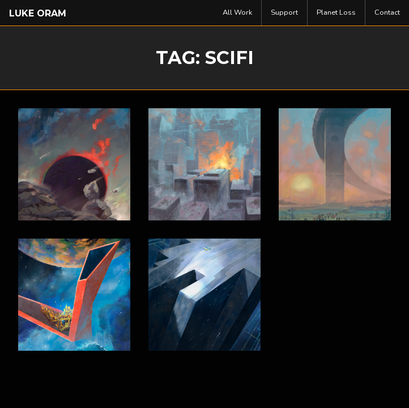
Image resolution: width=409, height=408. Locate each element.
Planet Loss (336, 12)
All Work (237, 12)
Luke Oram (37, 13)
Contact (387, 12)
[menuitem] (238, 13)
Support (284, 12)
